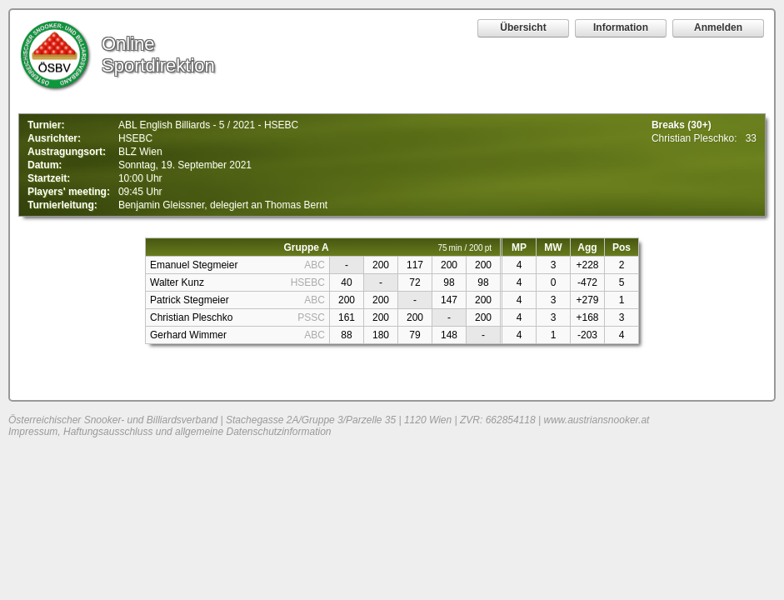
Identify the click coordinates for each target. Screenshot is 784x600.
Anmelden (718, 27)
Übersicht (523, 27)
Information (620, 27)
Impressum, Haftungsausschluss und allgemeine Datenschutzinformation (170, 432)
